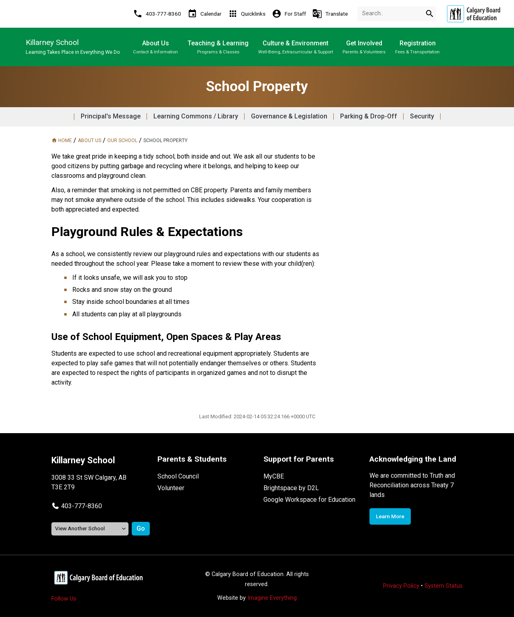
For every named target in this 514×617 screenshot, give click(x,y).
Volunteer (170, 488)
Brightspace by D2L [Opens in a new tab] (291, 488)
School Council (178, 476)
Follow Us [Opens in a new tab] (63, 598)
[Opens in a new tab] (473, 14)
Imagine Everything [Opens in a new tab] (272, 598)
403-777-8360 (81, 506)
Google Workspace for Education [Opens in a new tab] (309, 499)
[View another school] (89, 529)
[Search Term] (396, 13)
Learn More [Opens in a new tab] (390, 516)
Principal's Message (111, 116)
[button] (76, 506)
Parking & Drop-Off (368, 116)
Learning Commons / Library (195, 116)
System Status (443, 585)
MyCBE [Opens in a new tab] (273, 476)
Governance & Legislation (289, 116)
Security (422, 116)
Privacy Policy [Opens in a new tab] (401, 585)
